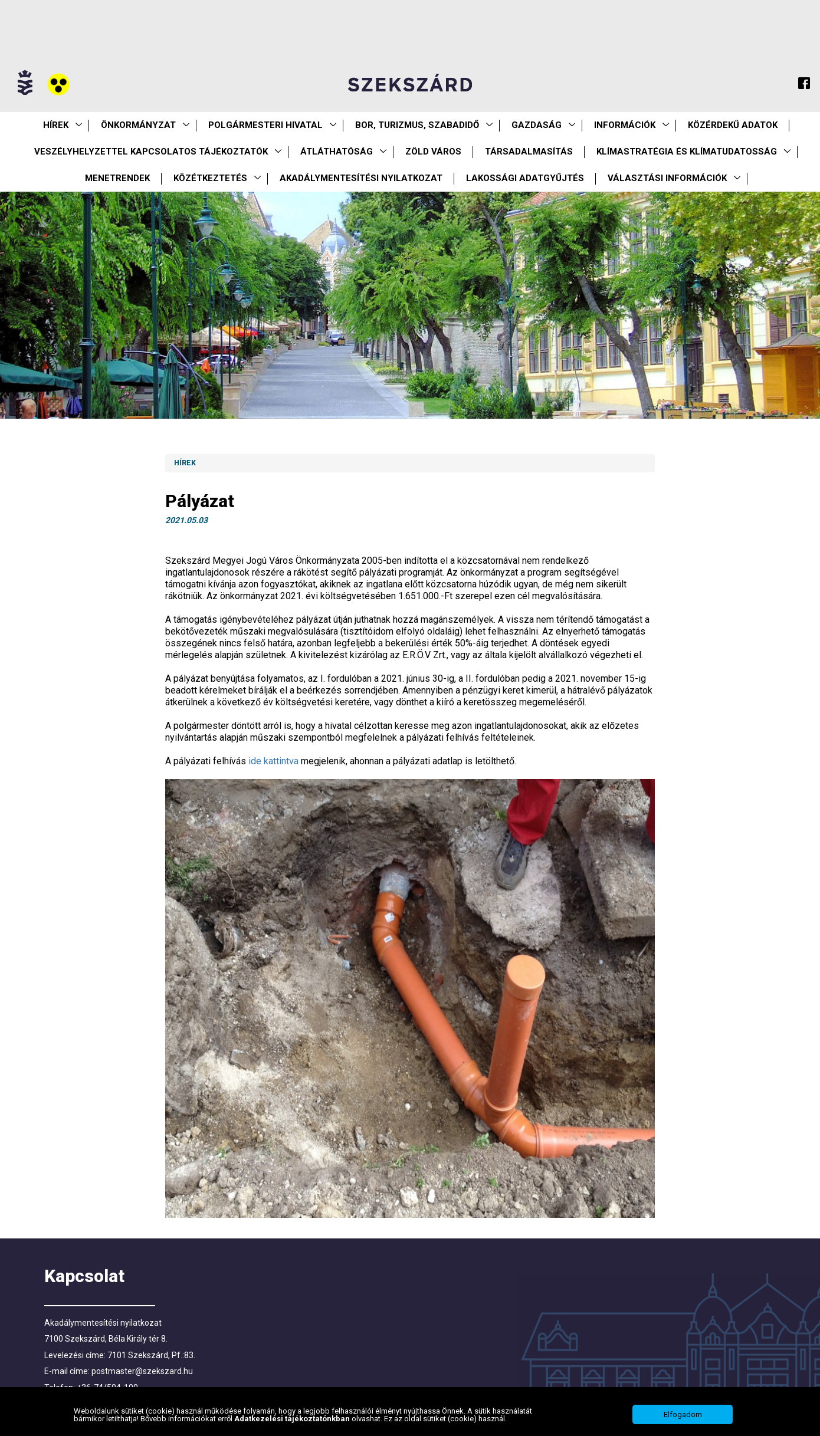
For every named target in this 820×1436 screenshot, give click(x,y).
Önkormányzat (138, 125)
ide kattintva (273, 761)
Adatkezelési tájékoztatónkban (293, 1418)
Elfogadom (683, 1414)
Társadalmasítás (529, 151)
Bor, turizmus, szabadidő (417, 125)
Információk (624, 125)
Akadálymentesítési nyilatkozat (361, 178)
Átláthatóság (336, 151)
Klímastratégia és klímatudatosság (686, 151)
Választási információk (667, 178)
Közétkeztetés (210, 178)
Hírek (55, 125)
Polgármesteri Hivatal (265, 125)
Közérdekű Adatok (733, 125)
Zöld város (433, 151)
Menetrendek (117, 178)
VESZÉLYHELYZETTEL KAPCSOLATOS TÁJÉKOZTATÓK (151, 151)
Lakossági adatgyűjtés (525, 178)
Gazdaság (536, 125)
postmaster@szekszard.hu (142, 1371)
